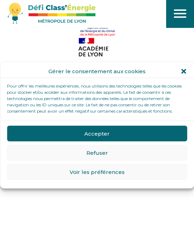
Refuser (97, 152)
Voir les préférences (97, 171)
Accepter (97, 133)
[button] (183, 71)
